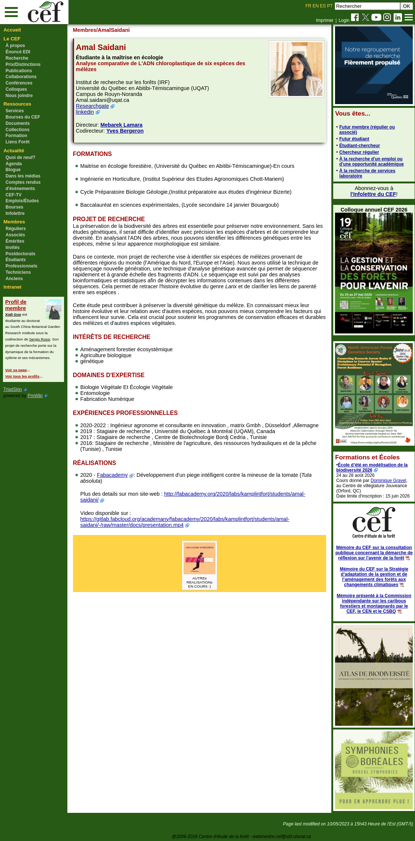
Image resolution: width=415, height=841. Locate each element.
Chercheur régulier (357, 152)
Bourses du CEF (23, 117)
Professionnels (21, 266)
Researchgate (93, 106)
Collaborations (21, 76)
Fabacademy (113, 475)
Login (344, 20)
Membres (14, 222)
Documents (18, 123)
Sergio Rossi (39, 339)
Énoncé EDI (18, 51)
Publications (19, 70)
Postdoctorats (21, 253)
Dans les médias (23, 176)
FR (308, 6)
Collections (18, 129)
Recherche (17, 58)
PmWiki (35, 395)
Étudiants (16, 259)
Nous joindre (19, 95)
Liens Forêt (18, 141)
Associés (15, 234)
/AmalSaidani (114, 30)
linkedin (86, 112)
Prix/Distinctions (23, 64)
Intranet (12, 287)
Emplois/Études (22, 200)
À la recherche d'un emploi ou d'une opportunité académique (370, 161)
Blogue (13, 169)
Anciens (14, 278)
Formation (16, 135)
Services (15, 110)
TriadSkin (12, 389)
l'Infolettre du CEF (371, 194)
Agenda (14, 163)
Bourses (14, 207)
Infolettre (15, 213)
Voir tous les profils (22, 376)
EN (315, 6)
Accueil (12, 30)
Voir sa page (16, 370)
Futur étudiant (353, 139)
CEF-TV (13, 194)
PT (329, 6)
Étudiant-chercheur (358, 145)
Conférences (19, 83)
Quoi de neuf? (21, 157)
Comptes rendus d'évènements (23, 185)
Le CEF (12, 38)
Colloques (16, 89)
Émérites (15, 241)
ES (323, 6)
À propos (15, 45)
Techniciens (18, 272)
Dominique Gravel (387, 480)
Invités (13, 247)
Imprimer (324, 20)
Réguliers (16, 228)
